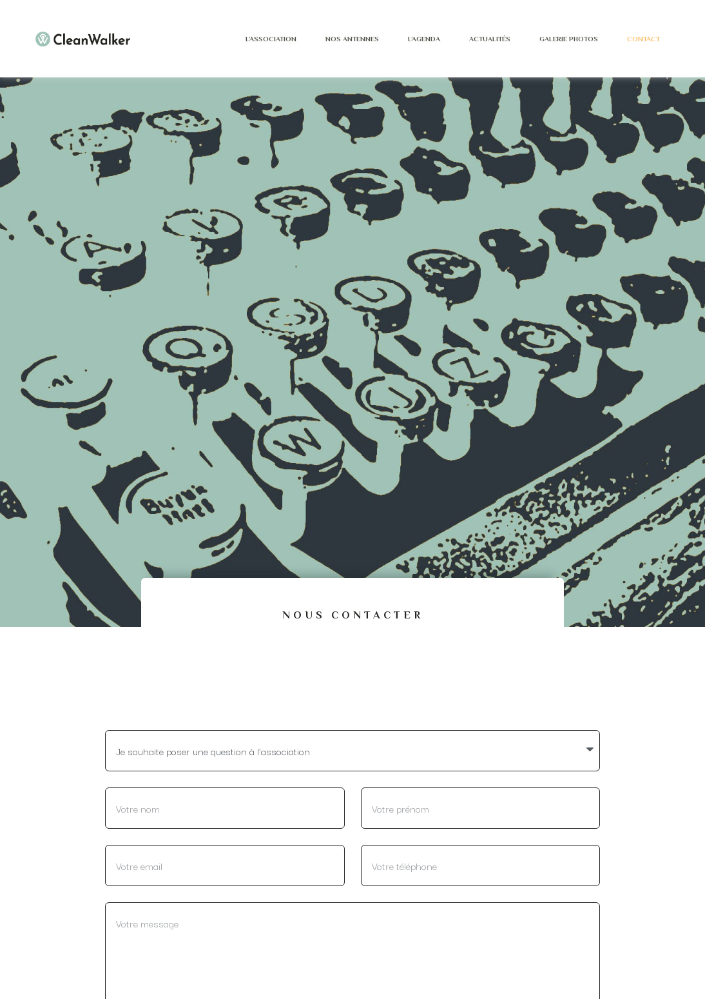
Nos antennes (352, 39)
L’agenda (424, 39)
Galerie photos (568, 39)
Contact (643, 39)
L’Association (271, 39)
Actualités (489, 39)
